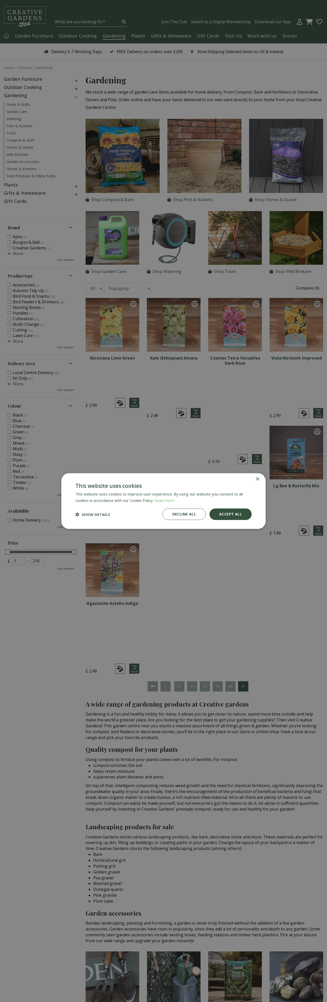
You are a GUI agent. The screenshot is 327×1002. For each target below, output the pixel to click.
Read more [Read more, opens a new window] (164, 500)
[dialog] (163, 501)
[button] (92, 514)
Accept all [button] (230, 514)
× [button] (257, 479)
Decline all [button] (184, 514)
